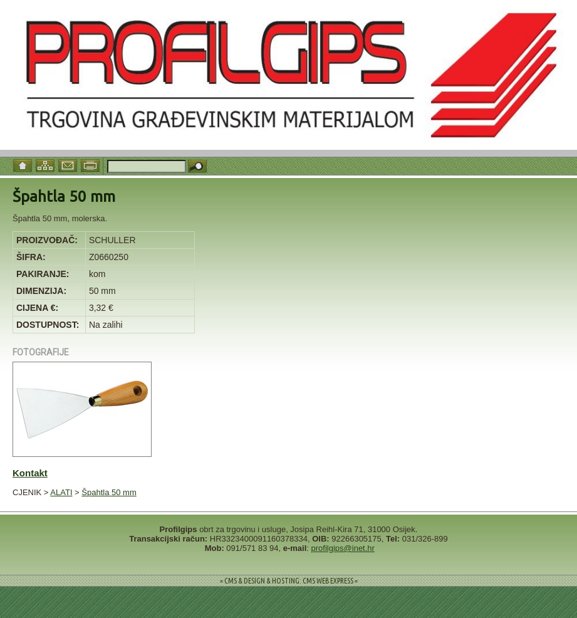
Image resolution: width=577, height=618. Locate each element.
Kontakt (30, 473)
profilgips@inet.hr (343, 548)
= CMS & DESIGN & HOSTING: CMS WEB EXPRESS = (289, 581)
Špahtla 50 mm (108, 492)
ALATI (61, 492)
